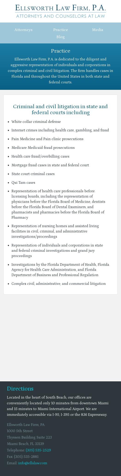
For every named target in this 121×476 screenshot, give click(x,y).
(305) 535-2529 (38, 450)
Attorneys (23, 30)
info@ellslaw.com (32, 463)
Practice (60, 30)
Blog (60, 37)
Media (97, 30)
